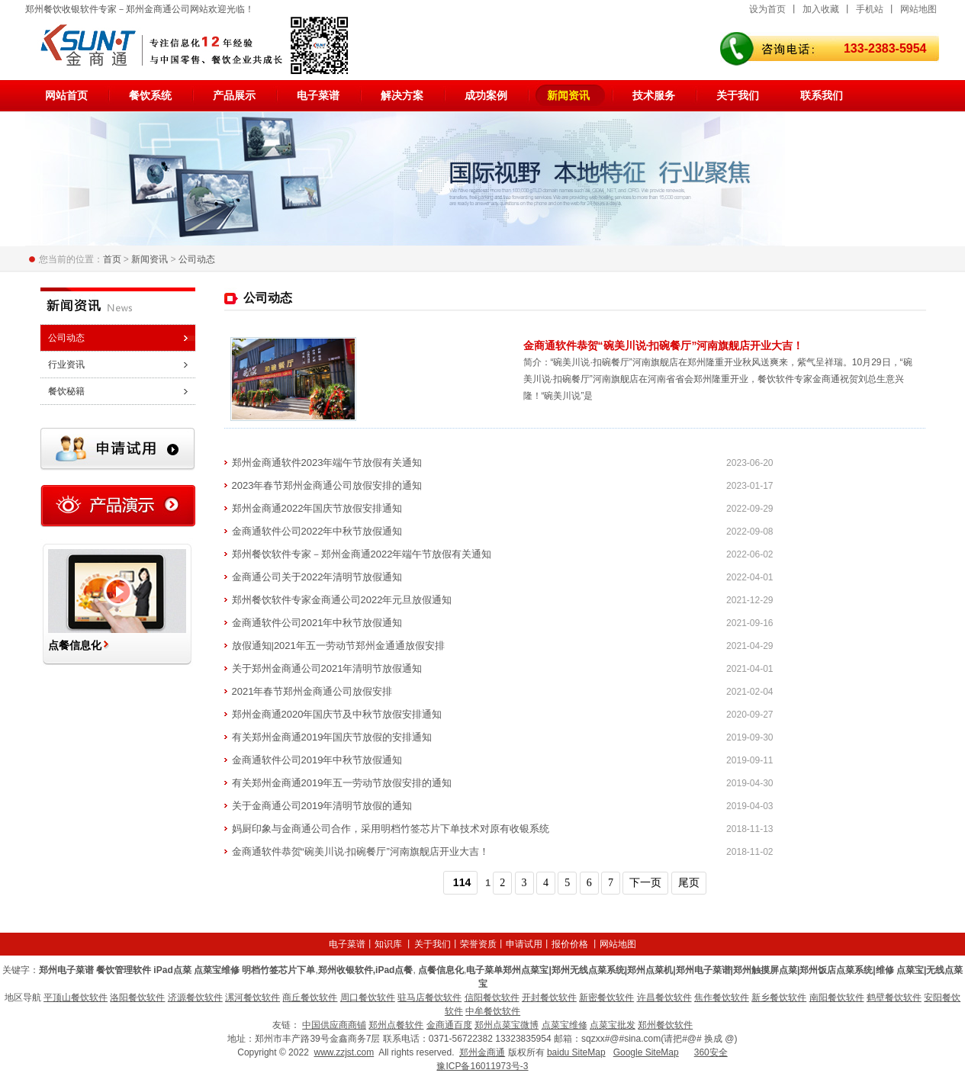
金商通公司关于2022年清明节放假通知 (317, 577)
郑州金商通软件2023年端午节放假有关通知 (327, 462)
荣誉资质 (478, 944)
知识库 (388, 944)
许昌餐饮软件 (664, 997)
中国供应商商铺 (334, 1025)
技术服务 (653, 95)
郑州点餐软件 (395, 1025)
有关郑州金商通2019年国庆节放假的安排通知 (332, 737)
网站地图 (918, 9)
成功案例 (486, 95)
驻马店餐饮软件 (429, 997)
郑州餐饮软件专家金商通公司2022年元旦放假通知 (342, 600)
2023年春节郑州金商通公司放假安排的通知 (327, 485)
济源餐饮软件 (195, 997)
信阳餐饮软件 (492, 997)
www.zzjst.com (344, 1052)
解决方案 (402, 95)
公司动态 (197, 259)
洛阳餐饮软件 (137, 997)
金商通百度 (449, 1025)
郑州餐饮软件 (665, 1025)
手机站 (869, 9)
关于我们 (737, 95)
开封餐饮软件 (549, 997)
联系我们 (821, 95)
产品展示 (234, 95)
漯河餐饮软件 (252, 997)
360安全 (711, 1052)
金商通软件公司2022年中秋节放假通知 (317, 531)
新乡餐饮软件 (778, 997)
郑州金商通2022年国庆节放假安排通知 (317, 508)
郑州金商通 (482, 1052)
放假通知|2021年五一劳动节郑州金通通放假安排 (338, 645)
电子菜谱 (318, 95)
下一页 (645, 882)
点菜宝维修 (564, 1025)
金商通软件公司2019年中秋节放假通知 (317, 760)
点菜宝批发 (612, 1025)
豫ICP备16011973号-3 (482, 1066)
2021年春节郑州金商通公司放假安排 (312, 691)
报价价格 (570, 944)
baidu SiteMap (576, 1052)
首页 (112, 259)
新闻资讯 (568, 95)
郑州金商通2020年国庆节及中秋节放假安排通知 (337, 714)
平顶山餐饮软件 (75, 997)
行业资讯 (66, 364)
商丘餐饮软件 (309, 997)
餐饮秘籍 (66, 391)
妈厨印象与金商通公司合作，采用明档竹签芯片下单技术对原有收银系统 (390, 828)
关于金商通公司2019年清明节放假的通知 (322, 805)
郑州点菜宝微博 (506, 1025)
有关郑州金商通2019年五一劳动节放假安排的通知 (342, 783)
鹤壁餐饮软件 (894, 997)
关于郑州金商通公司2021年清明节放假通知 (327, 668)
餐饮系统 (150, 95)
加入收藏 (821, 9)
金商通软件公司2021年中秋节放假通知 (317, 622)
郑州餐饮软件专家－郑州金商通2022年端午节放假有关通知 (362, 554)
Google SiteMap (646, 1052)
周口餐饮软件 (367, 997)
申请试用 (524, 944)
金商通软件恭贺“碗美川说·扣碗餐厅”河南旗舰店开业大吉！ (663, 345)
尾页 (689, 882)
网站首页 (66, 95)
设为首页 (767, 9)
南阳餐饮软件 (836, 997)
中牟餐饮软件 (492, 1011)
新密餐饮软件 (606, 997)
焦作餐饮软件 (721, 997)
